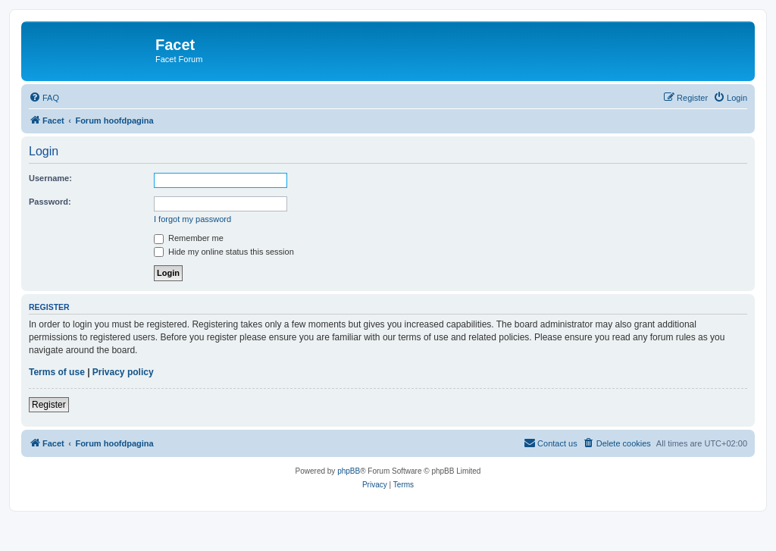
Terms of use (57, 372)
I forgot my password (192, 219)
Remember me (189, 238)
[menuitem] (44, 98)
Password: (50, 201)
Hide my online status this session (224, 251)
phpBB (348, 471)
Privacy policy (123, 372)
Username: (50, 178)
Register (49, 404)
